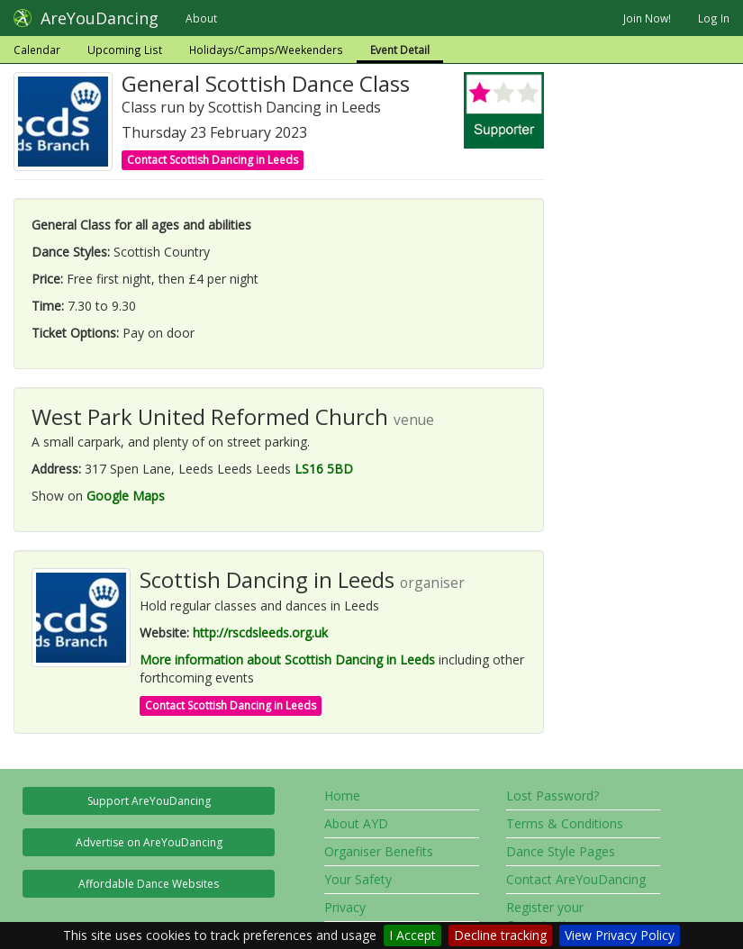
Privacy (345, 907)
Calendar (37, 49)
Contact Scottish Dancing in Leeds (212, 159)
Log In (713, 18)
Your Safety (358, 879)
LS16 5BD (323, 468)
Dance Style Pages (560, 851)
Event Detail (400, 49)
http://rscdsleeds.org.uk (260, 632)
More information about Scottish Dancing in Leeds (287, 659)
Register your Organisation (545, 916)
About (201, 18)
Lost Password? (552, 795)
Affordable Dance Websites (148, 883)
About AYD (356, 823)
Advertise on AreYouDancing (149, 842)
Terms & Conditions (564, 823)
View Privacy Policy (620, 935)
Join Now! (647, 18)
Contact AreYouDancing (576, 879)
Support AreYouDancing (149, 801)
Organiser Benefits (378, 851)
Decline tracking (500, 935)
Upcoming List (124, 49)
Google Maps (125, 495)
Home (342, 795)
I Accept (412, 935)
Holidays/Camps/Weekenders (266, 49)
